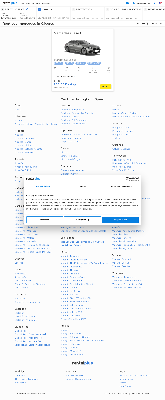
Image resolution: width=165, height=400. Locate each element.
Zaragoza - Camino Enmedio (126, 280)
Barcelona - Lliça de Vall (27, 227)
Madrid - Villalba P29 (71, 312)
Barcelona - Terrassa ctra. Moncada (32, 248)
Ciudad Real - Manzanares (28, 338)
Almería (19, 163)
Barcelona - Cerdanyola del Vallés (32, 217)
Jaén (63, 206)
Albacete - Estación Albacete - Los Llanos (36, 124)
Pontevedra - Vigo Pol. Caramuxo (129, 163)
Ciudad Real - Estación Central (30, 334)
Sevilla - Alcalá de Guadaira (126, 188)
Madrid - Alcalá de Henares (74, 260)
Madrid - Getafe (69, 287)
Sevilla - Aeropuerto (122, 184)
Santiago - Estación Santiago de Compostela (83, 231)
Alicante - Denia (23, 142)
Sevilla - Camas (119, 191)
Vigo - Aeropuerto (121, 167)
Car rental (20, 375)
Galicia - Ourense (121, 149)
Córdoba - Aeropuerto (72, 109)
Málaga (64, 330)
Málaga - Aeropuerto (71, 333)
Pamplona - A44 (120, 127)
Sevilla (115, 181)
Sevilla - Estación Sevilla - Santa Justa (131, 198)
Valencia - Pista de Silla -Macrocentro (131, 245)
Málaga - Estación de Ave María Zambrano (82, 340)
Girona (64, 152)
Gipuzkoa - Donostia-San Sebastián (79, 134)
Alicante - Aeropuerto (26, 138)
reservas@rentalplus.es (78, 379)
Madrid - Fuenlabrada (72, 280)
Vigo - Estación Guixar (123, 170)
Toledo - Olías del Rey (123, 213)
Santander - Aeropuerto (27, 302)
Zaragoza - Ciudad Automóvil (127, 284)
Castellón (19, 313)
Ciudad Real (21, 331)
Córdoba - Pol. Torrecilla (73, 123)
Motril (64, 184)
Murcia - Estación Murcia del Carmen (131, 116)
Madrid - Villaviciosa (70, 315)
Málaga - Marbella (70, 347)
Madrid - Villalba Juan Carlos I (76, 308)
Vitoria (18, 109)
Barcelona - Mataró (24, 238)
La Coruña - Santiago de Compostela (79, 224)
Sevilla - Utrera (119, 202)
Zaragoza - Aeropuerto (124, 277)
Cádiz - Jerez (21, 287)
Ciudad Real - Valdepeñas (28, 341)
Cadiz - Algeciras (23, 280)
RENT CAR (25, 3)
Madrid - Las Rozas (70, 291)
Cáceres (19, 263)
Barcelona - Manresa (25, 231)
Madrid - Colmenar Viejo (73, 277)
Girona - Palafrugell (71, 159)
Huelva (64, 195)
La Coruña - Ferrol (70, 220)
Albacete (19, 120)
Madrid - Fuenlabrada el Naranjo (77, 284)
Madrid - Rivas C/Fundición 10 (76, 298)
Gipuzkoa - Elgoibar (71, 138)
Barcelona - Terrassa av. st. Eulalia (32, 245)
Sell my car (21, 382)
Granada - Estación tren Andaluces (79, 177)
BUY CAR (36, 3)
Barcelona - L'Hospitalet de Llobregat (34, 224)
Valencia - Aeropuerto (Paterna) (128, 231)
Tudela (116, 138)
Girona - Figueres (69, 156)
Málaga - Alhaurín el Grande (75, 337)
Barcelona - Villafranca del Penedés (33, 252)
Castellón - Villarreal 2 (26, 320)
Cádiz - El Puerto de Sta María (30, 284)
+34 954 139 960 (74, 375)
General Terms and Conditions (134, 375)
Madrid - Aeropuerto (71, 256)
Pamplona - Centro (122, 134)
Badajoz (19, 192)
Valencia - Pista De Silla (124, 241)
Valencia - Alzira (120, 234)
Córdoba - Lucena (70, 116)
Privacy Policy (126, 379)
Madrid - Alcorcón (70, 270)
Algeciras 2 (20, 273)
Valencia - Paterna (121, 238)
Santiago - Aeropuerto (72, 227)
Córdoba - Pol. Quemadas (74, 120)
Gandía (116, 227)
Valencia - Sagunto (122, 248)
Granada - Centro (70, 174)
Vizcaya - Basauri (120, 263)
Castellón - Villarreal (25, 316)
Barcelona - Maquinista (26, 234)
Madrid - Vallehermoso (72, 305)
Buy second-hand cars (26, 379)
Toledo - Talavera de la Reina (127, 216)
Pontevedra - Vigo (121, 160)
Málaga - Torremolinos (72, 354)
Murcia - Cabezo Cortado (125, 113)
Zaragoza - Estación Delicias (126, 287)
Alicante (19, 135)
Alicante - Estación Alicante (28, 149)
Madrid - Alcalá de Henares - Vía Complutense (84, 263)
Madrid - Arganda (70, 273)
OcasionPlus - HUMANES (73, 319)
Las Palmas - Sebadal (71, 245)
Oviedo (18, 181)
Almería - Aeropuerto (26, 167)
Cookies (123, 382)
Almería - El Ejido (23, 170)
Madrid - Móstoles (70, 294)
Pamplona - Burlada (122, 131)
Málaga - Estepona (70, 344)
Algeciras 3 (20, 277)
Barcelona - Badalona (26, 210)
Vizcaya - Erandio (121, 266)
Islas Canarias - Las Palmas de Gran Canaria (82, 242)
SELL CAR (46, 3)
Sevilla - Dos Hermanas (124, 195)
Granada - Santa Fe (70, 181)
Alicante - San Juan (24, 152)
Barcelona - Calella (24, 213)
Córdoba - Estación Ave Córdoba (77, 113)
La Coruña (66, 217)
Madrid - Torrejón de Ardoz (75, 301)
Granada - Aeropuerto (72, 170)
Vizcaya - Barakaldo (122, 259)
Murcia (115, 109)
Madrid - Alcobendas (71, 267)
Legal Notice (125, 386)
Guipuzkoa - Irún (70, 141)
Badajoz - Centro (23, 195)
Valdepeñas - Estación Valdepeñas (32, 345)
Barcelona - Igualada (25, 220)
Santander (20, 298)
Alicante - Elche (23, 145)
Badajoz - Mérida (23, 199)
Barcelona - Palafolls (25, 241)
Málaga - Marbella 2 (71, 351)
